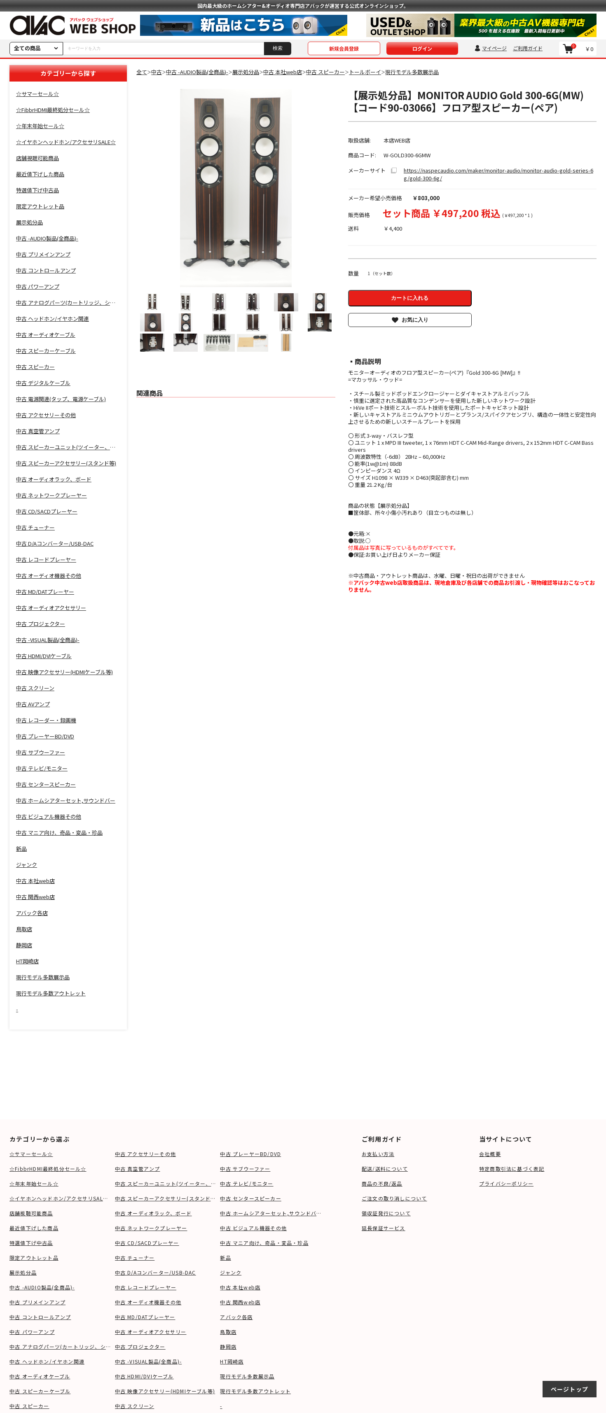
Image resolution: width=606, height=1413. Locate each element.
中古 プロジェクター (140, 1346)
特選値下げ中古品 (31, 1242)
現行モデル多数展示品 (247, 1376)
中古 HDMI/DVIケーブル (144, 1376)
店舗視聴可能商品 (31, 1213)
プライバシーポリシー (506, 1183)
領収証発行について (386, 1213)
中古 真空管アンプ (137, 1168)
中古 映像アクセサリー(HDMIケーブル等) (165, 1390)
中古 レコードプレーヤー (145, 1287)
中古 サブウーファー (245, 1168)
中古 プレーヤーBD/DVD (250, 1153)
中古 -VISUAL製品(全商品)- (148, 1361)
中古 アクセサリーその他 (145, 1153)
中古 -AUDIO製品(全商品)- (42, 1287)
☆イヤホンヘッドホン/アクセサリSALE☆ (60, 1198)
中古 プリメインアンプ (37, 1302)
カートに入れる (409, 298)
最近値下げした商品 (33, 1227)
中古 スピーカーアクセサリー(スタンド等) (165, 1198)
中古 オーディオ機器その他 (148, 1302)
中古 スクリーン (134, 1405)
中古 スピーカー (29, 1405)
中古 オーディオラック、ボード (153, 1213)
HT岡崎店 (231, 1361)
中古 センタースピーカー (250, 1198)
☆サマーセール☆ (31, 1153)
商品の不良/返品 (382, 1183)
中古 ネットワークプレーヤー (151, 1227)
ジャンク (230, 1272)
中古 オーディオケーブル (39, 1376)
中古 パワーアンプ (32, 1331)
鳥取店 (228, 1331)
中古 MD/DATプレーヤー (145, 1316)
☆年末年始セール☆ (33, 1183)
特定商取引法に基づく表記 (511, 1168)
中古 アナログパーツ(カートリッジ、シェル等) (60, 1346)
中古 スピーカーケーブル (39, 1390)
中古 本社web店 (240, 1287)
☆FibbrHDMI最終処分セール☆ (48, 1168)
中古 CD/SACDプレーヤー (147, 1242)
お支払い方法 (378, 1153)
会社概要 (490, 1153)
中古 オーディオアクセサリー (151, 1331)
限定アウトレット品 (33, 1257)
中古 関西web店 (240, 1302)
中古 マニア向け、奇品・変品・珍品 (264, 1242)
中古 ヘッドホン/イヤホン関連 (46, 1361)
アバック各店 (236, 1316)
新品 (225, 1257)
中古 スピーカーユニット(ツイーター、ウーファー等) (165, 1183)
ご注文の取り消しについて (394, 1198)
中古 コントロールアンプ (40, 1316)
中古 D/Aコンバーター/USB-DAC (155, 1272)
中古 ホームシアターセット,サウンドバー (270, 1213)
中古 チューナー (135, 1257)
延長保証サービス (383, 1227)
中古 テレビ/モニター (246, 1183)
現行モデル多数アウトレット (255, 1390)
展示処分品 (23, 1272)
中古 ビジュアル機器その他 (253, 1227)
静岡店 (228, 1346)
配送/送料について (385, 1168)
